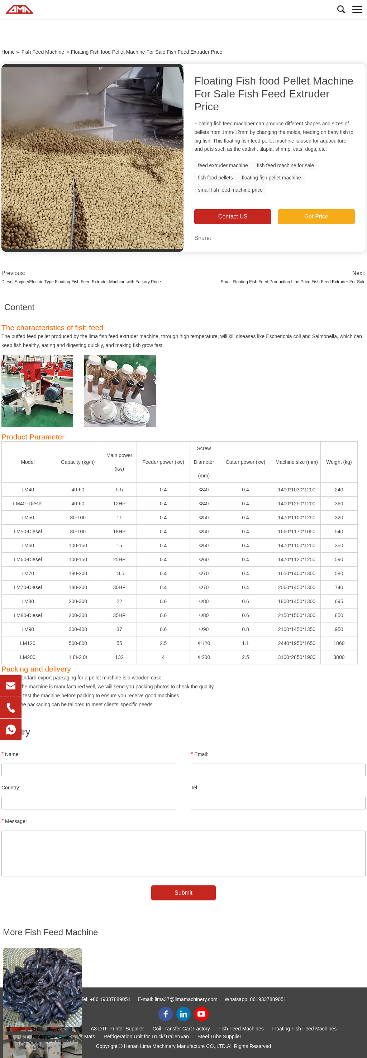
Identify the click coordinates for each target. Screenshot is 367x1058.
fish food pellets (215, 178)
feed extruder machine (223, 165)
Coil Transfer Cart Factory (181, 1028)
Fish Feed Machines (241, 1028)
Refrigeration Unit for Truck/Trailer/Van (146, 1036)
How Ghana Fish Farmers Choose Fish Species (42, 1036)
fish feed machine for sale (285, 165)
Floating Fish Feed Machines (304, 1028)
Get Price (316, 216)
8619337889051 (268, 999)
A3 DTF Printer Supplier (117, 1028)
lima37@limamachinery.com (186, 999)
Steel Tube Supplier (219, 1036)
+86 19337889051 (110, 999)
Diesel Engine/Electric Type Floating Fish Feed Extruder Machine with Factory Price (81, 281)
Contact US (233, 216)
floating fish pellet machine (271, 178)
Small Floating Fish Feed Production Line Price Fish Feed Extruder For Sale (293, 281)
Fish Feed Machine (43, 52)
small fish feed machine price (230, 190)
